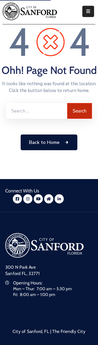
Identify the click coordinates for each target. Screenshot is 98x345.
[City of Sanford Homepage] (44, 245)
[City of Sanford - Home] (30, 11)
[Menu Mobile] (88, 11)
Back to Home (49, 142)
